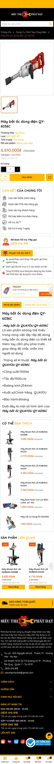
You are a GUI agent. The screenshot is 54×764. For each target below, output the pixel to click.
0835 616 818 (19, 243)
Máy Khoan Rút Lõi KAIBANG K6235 (34, 467)
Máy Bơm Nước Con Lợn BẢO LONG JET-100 (34, 501)
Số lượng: (5, 163)
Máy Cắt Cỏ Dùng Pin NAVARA (35, 516)
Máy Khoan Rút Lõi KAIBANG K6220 (34, 450)
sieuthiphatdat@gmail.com (19, 672)
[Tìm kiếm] (50, 24)
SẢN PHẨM (18, 538)
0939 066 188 (9, 724)
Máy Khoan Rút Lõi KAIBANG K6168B (34, 433)
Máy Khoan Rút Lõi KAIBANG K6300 (34, 484)
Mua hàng (13, 587)
